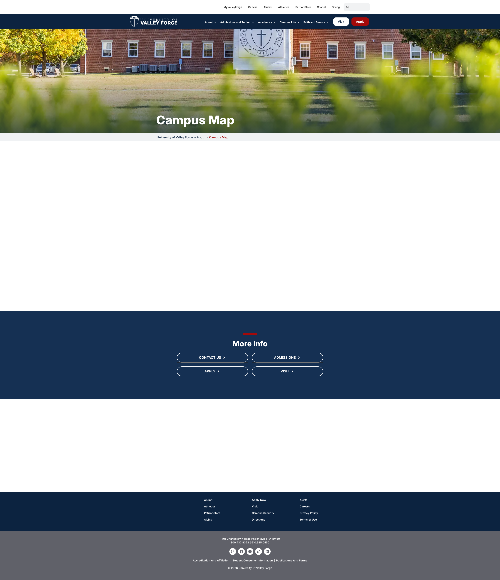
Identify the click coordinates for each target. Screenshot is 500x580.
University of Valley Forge (175, 137)
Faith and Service (316, 22)
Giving (336, 7)
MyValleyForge (233, 7)
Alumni (268, 7)
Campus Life (290, 22)
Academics (267, 22)
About (210, 22)
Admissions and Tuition (237, 22)
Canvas (253, 7)
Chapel (321, 7)
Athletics (283, 7)
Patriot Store (303, 7)
